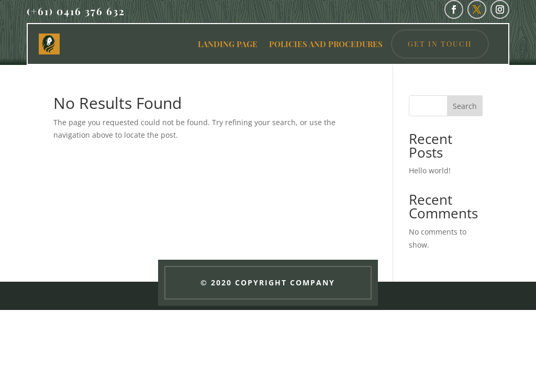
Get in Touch (440, 44)
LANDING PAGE (228, 44)
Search (465, 106)
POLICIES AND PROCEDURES (326, 44)
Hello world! (430, 170)
